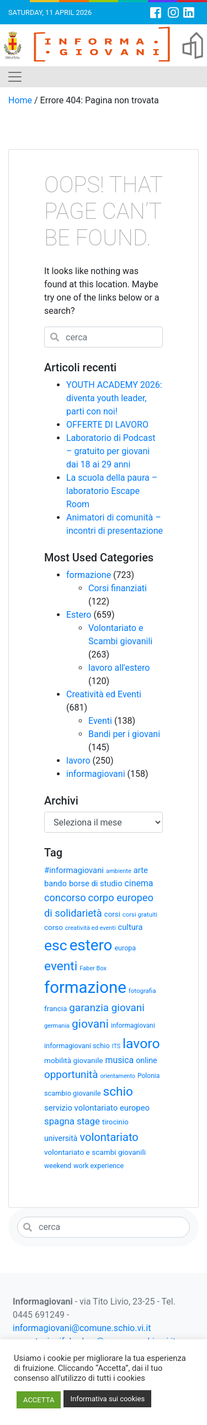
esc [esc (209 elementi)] (55, 945)
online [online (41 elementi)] (146, 1060)
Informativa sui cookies (107, 1399)
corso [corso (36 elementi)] (53, 927)
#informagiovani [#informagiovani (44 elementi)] (74, 870)
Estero (78, 614)
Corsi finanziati (117, 588)
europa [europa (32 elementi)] (125, 948)
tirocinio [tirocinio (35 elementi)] (115, 1122)
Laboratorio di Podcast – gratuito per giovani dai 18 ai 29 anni (110, 451)
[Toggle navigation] (15, 76)
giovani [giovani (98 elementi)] (90, 1023)
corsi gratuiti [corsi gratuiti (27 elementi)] (140, 914)
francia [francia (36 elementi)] (55, 1009)
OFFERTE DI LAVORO (107, 424)
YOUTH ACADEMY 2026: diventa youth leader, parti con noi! (114, 398)
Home (20, 100)
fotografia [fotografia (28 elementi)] (142, 991)
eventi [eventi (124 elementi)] (60, 966)
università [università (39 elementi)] (60, 1138)
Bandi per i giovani (124, 734)
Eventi (100, 721)
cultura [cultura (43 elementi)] (130, 927)
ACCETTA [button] (38, 1400)
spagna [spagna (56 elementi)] (59, 1121)
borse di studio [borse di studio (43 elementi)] (96, 883)
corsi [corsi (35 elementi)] (112, 914)
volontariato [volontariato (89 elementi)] (108, 1137)
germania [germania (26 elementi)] (57, 1025)
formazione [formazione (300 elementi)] (85, 987)
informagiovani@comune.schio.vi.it (82, 1328)
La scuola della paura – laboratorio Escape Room (111, 490)
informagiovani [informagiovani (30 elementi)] (133, 1025)
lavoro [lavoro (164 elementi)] (141, 1043)
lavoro (78, 760)
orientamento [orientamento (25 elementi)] (117, 1076)
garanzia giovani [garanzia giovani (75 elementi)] (106, 1008)
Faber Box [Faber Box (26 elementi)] (93, 968)
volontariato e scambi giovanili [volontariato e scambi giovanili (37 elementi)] (95, 1152)
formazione (88, 575)
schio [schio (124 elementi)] (118, 1091)
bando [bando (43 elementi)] (55, 883)
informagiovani (95, 774)
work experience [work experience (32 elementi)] (98, 1165)
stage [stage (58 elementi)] (88, 1121)
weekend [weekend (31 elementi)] (57, 1165)
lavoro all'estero (119, 667)
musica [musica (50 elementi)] (119, 1060)
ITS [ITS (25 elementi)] (116, 1046)
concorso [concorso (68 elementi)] (65, 897)
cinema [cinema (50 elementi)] (138, 883)
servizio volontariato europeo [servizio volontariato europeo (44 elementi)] (97, 1108)
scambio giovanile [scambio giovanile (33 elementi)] (72, 1093)
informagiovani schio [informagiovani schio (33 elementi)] (77, 1046)
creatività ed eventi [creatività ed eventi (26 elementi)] (90, 928)
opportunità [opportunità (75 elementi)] (71, 1075)
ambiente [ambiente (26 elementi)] (118, 871)
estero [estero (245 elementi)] (91, 945)
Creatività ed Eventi (103, 694)
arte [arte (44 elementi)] (141, 870)
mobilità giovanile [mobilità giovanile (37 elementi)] (73, 1060)
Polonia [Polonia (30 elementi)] (148, 1076)
